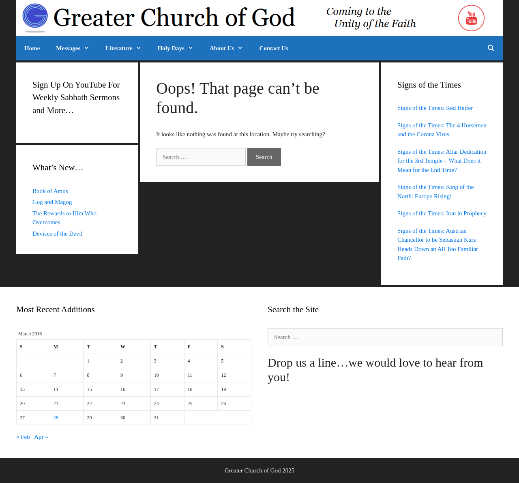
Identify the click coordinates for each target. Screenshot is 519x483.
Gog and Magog (52, 202)
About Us (230, 48)
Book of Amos (50, 191)
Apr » (41, 437)
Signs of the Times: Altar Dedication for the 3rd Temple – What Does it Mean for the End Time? (442, 160)
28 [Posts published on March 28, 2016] (56, 418)
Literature (127, 48)
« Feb (23, 437)
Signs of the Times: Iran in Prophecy (442, 213)
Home (32, 48)
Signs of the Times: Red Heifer (435, 108)
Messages (76, 48)
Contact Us (273, 48)
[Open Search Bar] (491, 48)
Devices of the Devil (57, 233)
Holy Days (180, 48)
